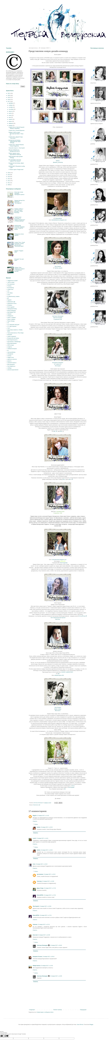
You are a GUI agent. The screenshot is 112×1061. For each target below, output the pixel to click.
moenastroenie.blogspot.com (59, 559)
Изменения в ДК (36, 804)
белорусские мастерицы (13, 338)
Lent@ (34, 838)
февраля (11, 123)
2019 (9, 97)
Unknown (35, 924)
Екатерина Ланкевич (57, 362)
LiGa (34, 864)
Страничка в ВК (58, 319)
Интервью (9, 305)
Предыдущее (83, 1009)
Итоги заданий (10, 307)
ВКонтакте (57, 710)
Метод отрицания (11, 310)
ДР (8, 298)
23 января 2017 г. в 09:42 (56, 945)
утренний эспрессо (11, 362)
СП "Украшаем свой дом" (13, 324)
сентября (11, 109)
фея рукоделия (11, 364)
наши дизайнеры (11, 352)
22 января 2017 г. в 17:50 (50, 895)
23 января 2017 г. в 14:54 (47, 965)
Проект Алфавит (11, 319)
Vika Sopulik (58, 266)
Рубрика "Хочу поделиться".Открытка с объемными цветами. (19, 269)
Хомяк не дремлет (11, 336)
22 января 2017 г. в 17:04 (50, 888)
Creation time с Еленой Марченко (16, 130)
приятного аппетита (12, 359)
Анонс (8, 294)
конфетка (9, 347)
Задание (9, 300)
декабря (11, 103)
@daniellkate (58, 218)
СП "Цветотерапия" (12, 326)
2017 (9, 101)
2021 (9, 93)
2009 (9, 184)
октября (11, 107)
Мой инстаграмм (57, 317)
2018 (9, 99)
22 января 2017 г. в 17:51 (46, 915)
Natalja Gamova (36, 965)
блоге (73, 785)
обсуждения (10, 354)
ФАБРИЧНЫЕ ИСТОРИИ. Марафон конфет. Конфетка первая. (19, 227)
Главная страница (57, 1009)
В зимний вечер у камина (13, 296)
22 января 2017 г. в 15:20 (41, 864)
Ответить (35, 821)
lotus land (35, 935)
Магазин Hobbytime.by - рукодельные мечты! (14, 150)
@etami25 (62, 561)
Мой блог (57, 619)
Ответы (36, 824)
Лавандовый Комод (12, 308)
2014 (9, 176)
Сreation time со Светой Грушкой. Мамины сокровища (16, 128)
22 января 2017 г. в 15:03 (47, 827)
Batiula (57, 160)
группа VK (58, 364)
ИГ (56, 431)
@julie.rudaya (57, 709)
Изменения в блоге (11, 303)
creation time (10, 289)
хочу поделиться (11, 366)
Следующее (32, 1009)
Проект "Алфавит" (11, 317)
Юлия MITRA (40, 895)
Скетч (8, 328)
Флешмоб (9, 334)
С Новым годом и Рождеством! (16, 169)
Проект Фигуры (11, 321)
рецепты (9, 361)
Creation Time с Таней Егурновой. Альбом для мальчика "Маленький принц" (19, 244)
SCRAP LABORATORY (67, 672)
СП (8, 322)
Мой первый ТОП (11, 312)
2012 (9, 180)
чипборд (9, 368)
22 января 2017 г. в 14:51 (42, 838)
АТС (8, 291)
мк (8, 350)
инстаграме (71, 787)
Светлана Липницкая (57, 316)
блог (61, 431)
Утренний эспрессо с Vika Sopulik (17, 148)
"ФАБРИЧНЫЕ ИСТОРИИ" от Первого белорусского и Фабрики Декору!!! (19, 219)
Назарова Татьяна (37, 956)
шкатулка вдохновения (12, 369)
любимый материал (12, 348)
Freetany (9, 285)
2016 (9, 172)
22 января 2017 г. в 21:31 (44, 924)
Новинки (9, 314)
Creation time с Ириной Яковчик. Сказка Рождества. (16, 145)
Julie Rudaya (57, 707)
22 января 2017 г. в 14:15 (43, 815)
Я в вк (80, 616)
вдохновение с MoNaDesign (14, 341)
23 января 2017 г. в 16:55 (56, 976)
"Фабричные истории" (12, 280)
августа (11, 111)
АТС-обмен (10, 293)
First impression (11, 284)
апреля (11, 119)
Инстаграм (57, 365)
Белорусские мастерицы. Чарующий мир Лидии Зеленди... (15, 141)
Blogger (91, 1024)
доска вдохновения (12, 343)
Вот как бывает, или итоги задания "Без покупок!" (15, 160)
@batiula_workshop (58, 162)
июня (10, 115)
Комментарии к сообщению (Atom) (45, 1012)
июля (10, 113)
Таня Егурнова (63, 562)
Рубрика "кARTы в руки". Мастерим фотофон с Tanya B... (16, 134)
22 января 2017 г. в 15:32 (49, 874)
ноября (11, 105)
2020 (9, 95)
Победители (10, 315)
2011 (9, 182)
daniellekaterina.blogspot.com (59, 220)
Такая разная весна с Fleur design (15, 332)
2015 (9, 174)
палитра (9, 355)
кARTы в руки (10, 345)
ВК (54, 431)
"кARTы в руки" (11, 282)
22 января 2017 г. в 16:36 (48, 881)
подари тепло (10, 357)
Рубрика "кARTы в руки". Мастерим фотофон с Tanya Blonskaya (18, 210)
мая (10, 117)
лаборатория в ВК (59, 675)
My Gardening (10, 287)
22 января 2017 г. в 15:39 (45, 906)
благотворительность (12, 339)
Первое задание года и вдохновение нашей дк (15, 154)
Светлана (39, 881)
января (10, 125)
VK (55, 364)
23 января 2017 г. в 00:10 (48, 956)
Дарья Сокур (40, 888)
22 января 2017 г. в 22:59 (44, 935)
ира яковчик (40, 874)
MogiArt (35, 815)
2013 (9, 178)
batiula (38, 827)
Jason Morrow (80, 1024)
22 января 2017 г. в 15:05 (47, 850)
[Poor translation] (6, 1036)
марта (10, 121)
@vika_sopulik (58, 268)
